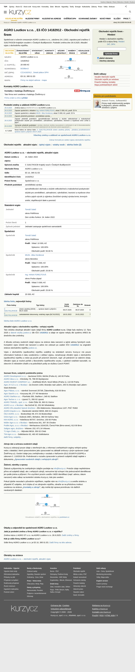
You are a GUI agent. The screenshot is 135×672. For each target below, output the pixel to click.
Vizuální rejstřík (14, 19)
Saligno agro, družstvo (13, 428)
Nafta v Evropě (55, 592)
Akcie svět (27, 7)
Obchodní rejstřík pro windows (106, 79)
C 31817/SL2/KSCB (10, 310)
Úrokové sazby (32, 571)
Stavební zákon (78, 592)
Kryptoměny (54, 580)
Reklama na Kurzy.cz (101, 605)
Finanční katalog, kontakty (104, 82)
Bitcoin (57, 7)
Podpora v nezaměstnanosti (36, 593)
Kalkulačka (86, 7)
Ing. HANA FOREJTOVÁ (45, 110)
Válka (105, 7)
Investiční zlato (59, 587)
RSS (102, 615)
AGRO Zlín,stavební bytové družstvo (19, 408)
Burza (52, 571)
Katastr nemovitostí (80, 577)
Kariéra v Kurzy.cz (100, 609)
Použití (95, 615)
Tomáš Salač (30, 209)
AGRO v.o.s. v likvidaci (13, 405)
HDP (60, 577)
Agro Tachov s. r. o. (12, 399)
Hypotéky (64, 7)
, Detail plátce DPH (35, 72)
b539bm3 (25, 68)
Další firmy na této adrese (60, 542)
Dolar (41, 577)
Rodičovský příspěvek (11, 583)
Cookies (65, 605)
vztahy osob (59, 145)
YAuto (114, 2)
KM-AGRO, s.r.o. (11, 420)
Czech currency (101, 584)
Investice (53, 568)
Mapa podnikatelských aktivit (105, 85)
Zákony (94, 7)
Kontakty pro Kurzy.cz (101, 612)
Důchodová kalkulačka (11, 574)
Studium (132, 2)
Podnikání (77, 568)
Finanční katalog (79, 583)
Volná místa (37, 581)
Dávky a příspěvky (33, 587)
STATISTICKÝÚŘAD (37, 52)
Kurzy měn (36, 7)
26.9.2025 (8, 108)
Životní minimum (9, 586)
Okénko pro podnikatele (105, 96)
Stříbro (67, 587)
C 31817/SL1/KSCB (10, 314)
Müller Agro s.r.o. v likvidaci (15, 422)
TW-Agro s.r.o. (10, 434)
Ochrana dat (56, 605)
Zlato (52, 7)
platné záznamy (105, 58)
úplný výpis (44, 145)
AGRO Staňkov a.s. (12, 396)
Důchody (30, 596)
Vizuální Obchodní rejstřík (104, 77)
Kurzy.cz (6, 22)
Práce (100, 7)
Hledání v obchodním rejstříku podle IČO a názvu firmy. (111, 41)
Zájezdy (108, 2)
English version (102, 581)
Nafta (67, 590)
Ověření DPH (70, 19)
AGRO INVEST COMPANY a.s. (17, 382)
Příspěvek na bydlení (11, 580)
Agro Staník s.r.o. (11, 393)
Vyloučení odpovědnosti (61, 609)
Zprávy (11, 7)
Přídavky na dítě (9, 577)
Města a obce (78, 574)
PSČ (85, 574)
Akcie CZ (19, 7)
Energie (78, 7)
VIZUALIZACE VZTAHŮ (83, 52)
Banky (29, 568)
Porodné (40, 590)
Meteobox (120, 2)
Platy (41, 584)
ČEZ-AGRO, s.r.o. (11, 414)
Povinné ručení (9, 592)
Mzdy (37, 584)
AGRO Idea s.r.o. (11, 379)
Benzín (62, 590)
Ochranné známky (88, 19)
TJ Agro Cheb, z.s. (12, 431)
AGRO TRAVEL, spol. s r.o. (15, 402)
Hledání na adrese (51, 19)
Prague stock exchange (104, 587)
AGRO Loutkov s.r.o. (29, 22)
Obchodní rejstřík (16, 22)
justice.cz (33, 348)
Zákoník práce (78, 589)
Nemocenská (31, 590)
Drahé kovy (54, 584)
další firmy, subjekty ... (13, 437)
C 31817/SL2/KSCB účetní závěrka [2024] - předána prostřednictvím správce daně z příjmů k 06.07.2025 (52, 130)
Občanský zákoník (79, 586)
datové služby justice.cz (21, 332)
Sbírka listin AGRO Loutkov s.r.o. (18, 321)
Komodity (45, 7)
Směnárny (30, 577)
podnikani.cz (64, 517)
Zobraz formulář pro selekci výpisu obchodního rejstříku (69, 140)
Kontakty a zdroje (31, 487)
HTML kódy (110, 615)
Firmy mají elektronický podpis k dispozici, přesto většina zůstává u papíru (116, 105)
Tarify (72, 7)
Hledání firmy (32, 19)
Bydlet (127, 2)
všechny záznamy (106, 61)
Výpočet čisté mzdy (10, 571)
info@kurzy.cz (60, 468)
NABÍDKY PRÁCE (72, 52)
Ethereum (68, 580)
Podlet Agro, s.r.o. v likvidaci (16, 425)
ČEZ (57, 571)
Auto (98, 571)
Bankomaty (37, 568)
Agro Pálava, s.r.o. (12, 390)
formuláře (81, 595)
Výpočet (16, 568)
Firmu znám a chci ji (16, 98)
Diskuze (112, 7)
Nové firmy (105, 19)
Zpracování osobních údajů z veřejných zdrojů (36, 459)
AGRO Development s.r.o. (15, 376)
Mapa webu (105, 577)
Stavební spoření (40, 574)
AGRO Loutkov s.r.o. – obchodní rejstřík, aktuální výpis (27, 559)
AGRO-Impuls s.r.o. (12, 411)
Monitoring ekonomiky (103, 574)
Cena (103, 571)
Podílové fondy (63, 574)
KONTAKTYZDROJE (49, 52)
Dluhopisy (53, 574)
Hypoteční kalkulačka (11, 589)
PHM (57, 590)
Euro (37, 577)
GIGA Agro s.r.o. (11, 417)
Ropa (52, 590)
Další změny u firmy (70, 535)
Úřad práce (31, 584)
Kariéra (103, 2)
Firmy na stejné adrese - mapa (34, 80)
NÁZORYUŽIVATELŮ (61, 52)
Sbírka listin (9, 301)
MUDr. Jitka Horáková (44, 113)
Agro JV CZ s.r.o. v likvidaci (15, 385)
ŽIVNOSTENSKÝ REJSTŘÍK (22, 52)
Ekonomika (54, 577)
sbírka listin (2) (74, 145)
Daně (75, 595)
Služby (117, 19)
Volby (98, 577)
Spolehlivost (110, 571)
